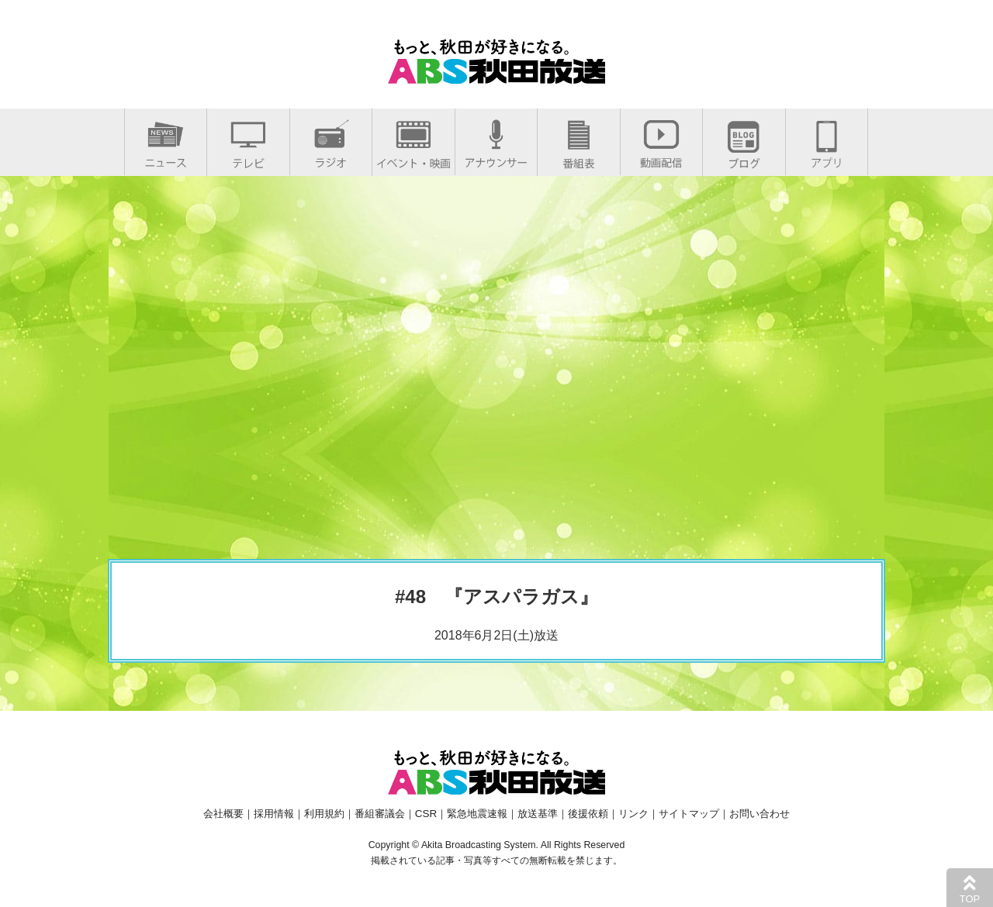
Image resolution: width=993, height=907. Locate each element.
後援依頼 (588, 813)
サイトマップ (689, 813)
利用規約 (324, 813)
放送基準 (537, 813)
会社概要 (223, 813)
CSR (426, 813)
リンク (633, 813)
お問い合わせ (759, 813)
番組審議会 (380, 813)
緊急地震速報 (477, 813)
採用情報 (274, 813)
